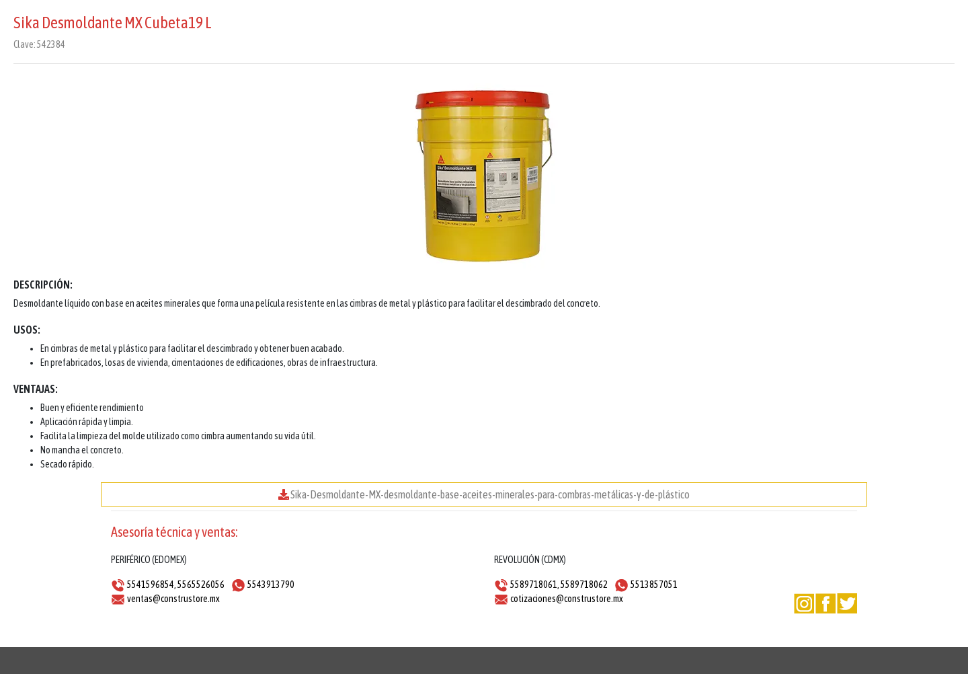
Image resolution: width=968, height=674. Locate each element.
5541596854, (151, 584)
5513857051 (654, 584)
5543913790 (270, 584)
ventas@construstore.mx (173, 598)
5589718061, (534, 584)
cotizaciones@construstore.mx (566, 598)
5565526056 (201, 584)
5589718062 (584, 584)
